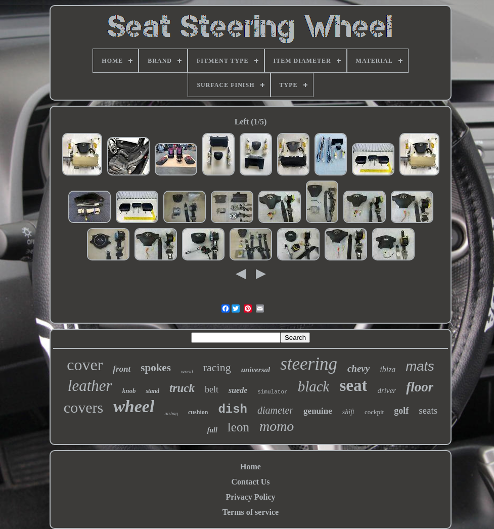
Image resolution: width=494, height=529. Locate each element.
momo (276, 426)
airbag (171, 413)
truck (182, 388)
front (121, 369)
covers (83, 407)
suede (238, 390)
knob (129, 390)
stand (152, 390)
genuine (317, 411)
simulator (272, 392)
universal (256, 370)
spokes (156, 368)
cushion (198, 412)
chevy (358, 368)
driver (386, 390)
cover (85, 365)
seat (353, 385)
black (314, 386)
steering (308, 364)
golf (401, 411)
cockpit (374, 412)
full (212, 430)
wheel (133, 406)
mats (420, 366)
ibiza (387, 369)
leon (238, 427)
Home (250, 466)
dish (232, 409)
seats (428, 410)
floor (419, 386)
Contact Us (251, 481)
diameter (275, 410)
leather (90, 385)
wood (187, 371)
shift (348, 412)
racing (217, 367)
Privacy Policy (250, 497)
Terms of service (250, 512)
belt (211, 389)
